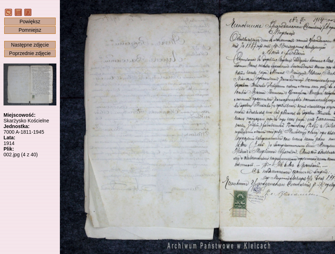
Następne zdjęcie (30, 45)
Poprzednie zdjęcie (30, 53)
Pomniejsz (30, 30)
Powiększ (29, 21)
